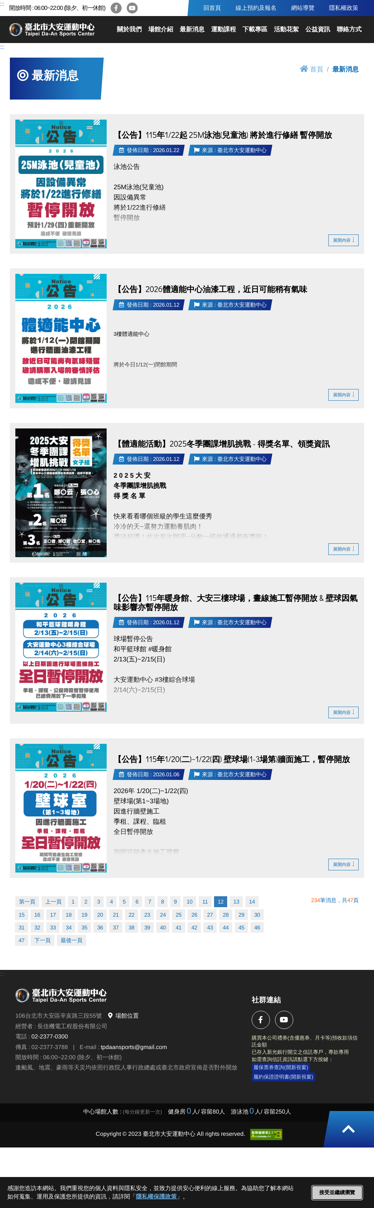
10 (189, 901)
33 (53, 927)
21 (116, 915)
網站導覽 (302, 8)
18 (69, 915)
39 (147, 927)
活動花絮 (286, 29)
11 (205, 901)
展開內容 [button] (343, 240)
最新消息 (192, 29)
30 (257, 915)
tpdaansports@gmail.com (134, 1047)
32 (37, 927)
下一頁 (42, 940)
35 (84, 927)
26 (194, 915)
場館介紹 (160, 29)
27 (210, 915)
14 (252, 901)
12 (221, 901)
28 (226, 915)
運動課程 (223, 29)
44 (226, 927)
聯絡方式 (349, 29)
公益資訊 (317, 29)
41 (179, 927)
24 (163, 915)
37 (116, 927)
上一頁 (53, 901)
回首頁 (212, 8)
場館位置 (123, 1016)
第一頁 (27, 901)
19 (84, 915)
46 (257, 927)
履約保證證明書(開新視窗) (283, 1077)
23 (147, 915)
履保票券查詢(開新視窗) (280, 1067)
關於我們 (129, 29)
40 (163, 927)
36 (100, 927)
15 (21, 915)
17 (53, 915)
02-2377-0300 (49, 1036)
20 (100, 915)
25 (179, 915)
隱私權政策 (343, 8)
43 (210, 927)
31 (21, 927)
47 (21, 940)
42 (194, 927)
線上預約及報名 (256, 8)
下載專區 (255, 29)
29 (241, 915)
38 (131, 927)
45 (241, 927)
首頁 (311, 69)
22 (131, 915)
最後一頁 (72, 940)
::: (2, 4)
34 (69, 927)
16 (37, 915)
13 (236, 901)
